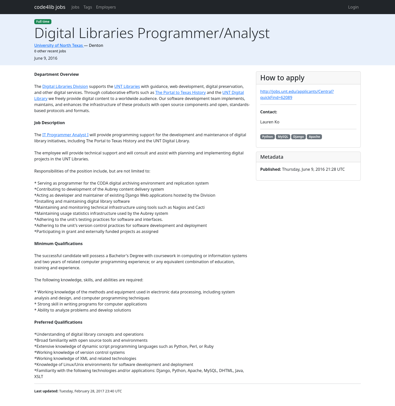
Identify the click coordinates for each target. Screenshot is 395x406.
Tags (87, 7)
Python (267, 136)
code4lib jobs (49, 7)
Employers (106, 7)
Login (353, 7)
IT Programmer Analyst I (65, 135)
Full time (42, 21)
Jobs (76, 7)
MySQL (283, 136)
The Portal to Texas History (180, 92)
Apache (314, 136)
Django (298, 136)
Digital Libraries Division (65, 86)
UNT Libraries (127, 86)
